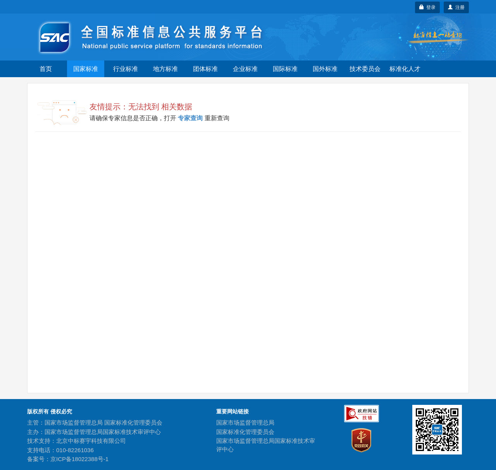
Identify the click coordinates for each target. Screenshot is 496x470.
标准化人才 (404, 69)
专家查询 (190, 118)
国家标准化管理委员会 (245, 432)
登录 (427, 7)
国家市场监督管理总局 (245, 422)
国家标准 (85, 69)
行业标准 (125, 69)
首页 (46, 69)
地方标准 (165, 69)
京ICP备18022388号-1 (79, 459)
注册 (456, 7)
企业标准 (245, 69)
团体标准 (205, 69)
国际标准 (285, 69)
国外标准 (325, 69)
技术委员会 (365, 69)
